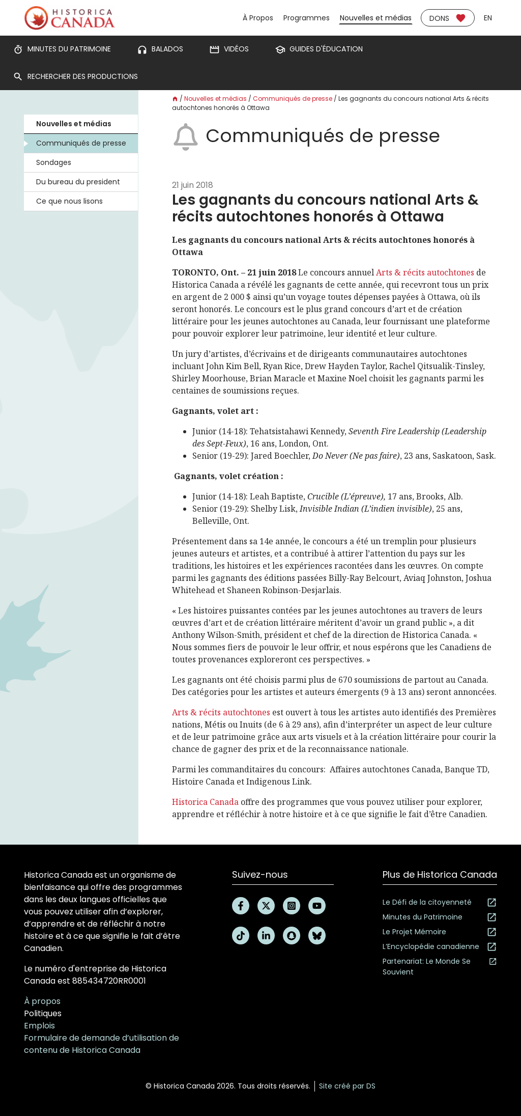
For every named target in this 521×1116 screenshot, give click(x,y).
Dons (447, 18)
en (488, 18)
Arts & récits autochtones (425, 272)
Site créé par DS (347, 1086)
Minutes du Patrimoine (440, 917)
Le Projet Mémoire (440, 932)
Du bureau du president (78, 182)
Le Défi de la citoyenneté (440, 902)
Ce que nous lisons (69, 201)
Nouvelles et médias (376, 18)
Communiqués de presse (81, 143)
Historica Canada (205, 801)
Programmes (306, 18)
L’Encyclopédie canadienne (440, 946)
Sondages (53, 162)
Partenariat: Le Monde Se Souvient (440, 966)
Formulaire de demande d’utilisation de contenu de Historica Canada (101, 1044)
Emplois (39, 1025)
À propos (42, 1001)
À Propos (258, 18)
